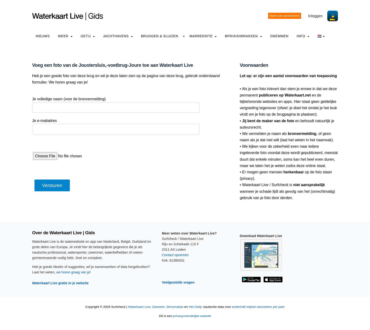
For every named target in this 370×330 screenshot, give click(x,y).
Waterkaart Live (139, 307)
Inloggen (315, 16)
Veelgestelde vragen (178, 282)
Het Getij (195, 307)
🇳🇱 (321, 36)
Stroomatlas (175, 307)
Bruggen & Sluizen (159, 36)
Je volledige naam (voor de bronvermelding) (69, 99)
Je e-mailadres (44, 121)
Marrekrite (203, 36)
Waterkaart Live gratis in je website (60, 283)
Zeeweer (158, 307)
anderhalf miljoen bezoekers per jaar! (258, 307)
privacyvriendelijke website (192, 316)
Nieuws (43, 36)
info (303, 36)
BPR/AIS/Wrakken (243, 36)
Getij (88, 36)
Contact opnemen (175, 255)
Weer (65, 36)
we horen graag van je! (73, 272)
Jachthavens (118, 36)
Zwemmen (279, 36)
